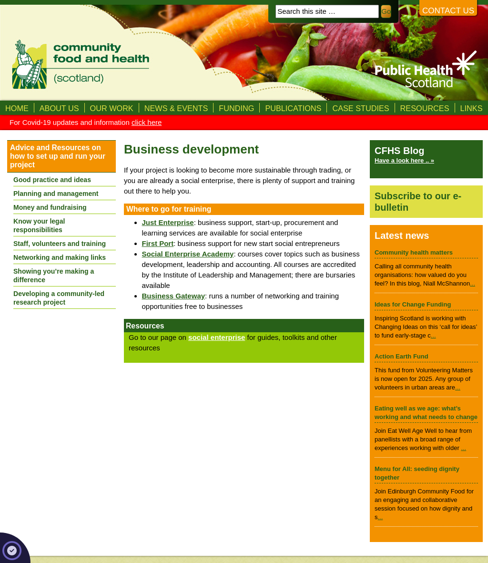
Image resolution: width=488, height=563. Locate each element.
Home (17, 108)
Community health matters (414, 252)
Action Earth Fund (401, 356)
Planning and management (56, 193)
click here (147, 122)
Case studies (360, 108)
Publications (293, 108)
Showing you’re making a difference (53, 275)
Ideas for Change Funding (413, 304)
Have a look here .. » (404, 160)
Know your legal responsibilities (39, 225)
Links (471, 108)
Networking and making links (59, 257)
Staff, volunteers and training (59, 243)
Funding (236, 108)
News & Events (176, 108)
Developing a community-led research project (58, 298)
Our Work (111, 108)
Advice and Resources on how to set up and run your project (57, 156)
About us (59, 108)
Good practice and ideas (52, 180)
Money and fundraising (50, 207)
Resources (424, 108)
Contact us (448, 10)
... (472, 283)
